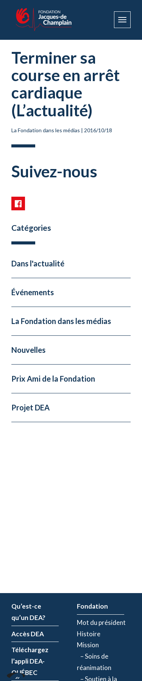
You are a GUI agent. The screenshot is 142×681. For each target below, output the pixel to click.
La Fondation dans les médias (45, 130)
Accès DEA (27, 634)
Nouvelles (28, 349)
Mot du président (101, 622)
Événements (32, 292)
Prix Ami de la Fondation (53, 378)
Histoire (88, 634)
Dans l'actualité (37, 263)
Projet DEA (30, 407)
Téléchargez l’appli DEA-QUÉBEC (29, 661)
